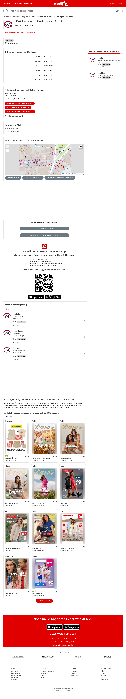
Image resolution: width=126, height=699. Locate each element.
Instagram (74, 675)
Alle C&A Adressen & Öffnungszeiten (20, 111)
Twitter (73, 673)
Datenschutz (105, 675)
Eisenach (6, 17)
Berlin (68, 5)
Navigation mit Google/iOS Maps (60, 178)
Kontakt (43, 677)
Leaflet (64, 173)
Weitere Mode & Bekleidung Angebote (44, 235)
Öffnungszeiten (16, 673)
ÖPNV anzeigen (13, 178)
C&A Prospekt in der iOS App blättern (63, 642)
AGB (102, 677)
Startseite (14, 671)
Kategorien (28, 3)
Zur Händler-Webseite (44, 228)
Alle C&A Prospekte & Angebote (18, 107)
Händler (18, 3)
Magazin (112, 3)
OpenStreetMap (73, 173)
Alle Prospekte (44, 600)
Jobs (102, 671)
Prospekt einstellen (47, 671)
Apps (120, 3)
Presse (103, 673)
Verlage (43, 673)
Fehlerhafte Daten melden (14, 116)
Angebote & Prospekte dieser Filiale (19, 103)
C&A (16, 25)
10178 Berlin (115, 11)
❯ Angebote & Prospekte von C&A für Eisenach (19, 33)
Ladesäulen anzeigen (33, 178)
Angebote (14, 677)
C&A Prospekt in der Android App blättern (63, 639)
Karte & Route (24, 140)
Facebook (74, 671)
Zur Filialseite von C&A (14, 131)
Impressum (104, 680)
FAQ (42, 675)
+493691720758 (11, 129)
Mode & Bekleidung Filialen (21, 17)
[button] (80, 146)
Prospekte (8, 3)
